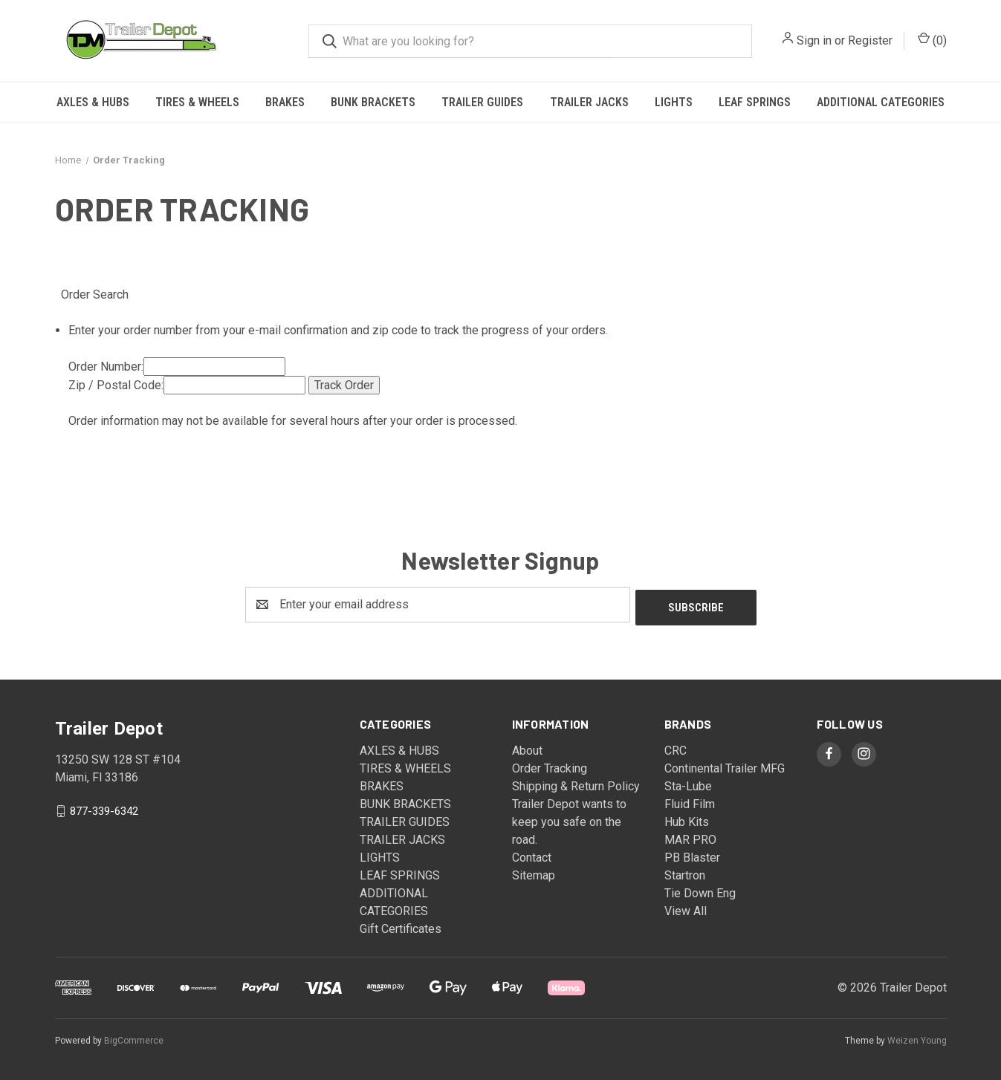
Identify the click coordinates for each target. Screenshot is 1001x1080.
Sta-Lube (688, 783)
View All (685, 908)
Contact (531, 855)
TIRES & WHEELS (197, 102)
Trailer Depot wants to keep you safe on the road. (569, 819)
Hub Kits (686, 819)
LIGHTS (674, 102)
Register (870, 40)
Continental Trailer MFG (724, 765)
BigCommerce (133, 1037)
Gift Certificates (400, 926)
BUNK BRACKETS (373, 102)
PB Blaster (692, 855)
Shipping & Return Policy (576, 783)
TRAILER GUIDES (482, 102)
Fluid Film (689, 801)
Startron (684, 872)
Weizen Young (917, 1037)
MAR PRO (690, 837)
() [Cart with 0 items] (932, 40)
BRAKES (285, 102)
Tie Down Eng (700, 890)
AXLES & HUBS (92, 102)
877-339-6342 (104, 807)
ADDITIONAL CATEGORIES (881, 102)
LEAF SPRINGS (755, 102)
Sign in (814, 40)
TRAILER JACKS (589, 102)
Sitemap (533, 872)
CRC (675, 748)
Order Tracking (549, 765)
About (527, 748)
